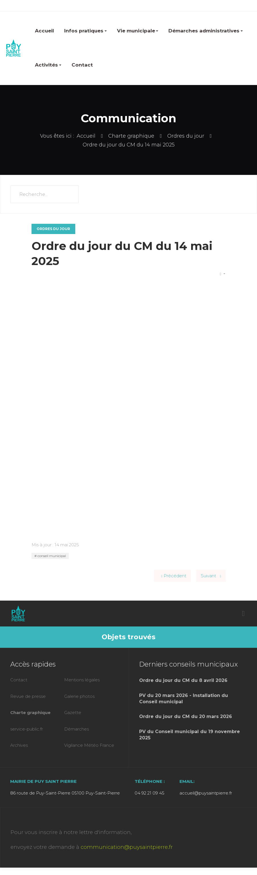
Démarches (76, 729)
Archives (19, 745)
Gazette (72, 712)
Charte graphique (30, 712)
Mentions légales (82, 679)
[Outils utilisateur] (222, 274)
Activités (48, 65)
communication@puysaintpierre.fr (127, 847)
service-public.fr (26, 729)
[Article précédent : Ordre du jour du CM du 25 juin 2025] (172, 576)
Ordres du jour (53, 229)
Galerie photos (79, 696)
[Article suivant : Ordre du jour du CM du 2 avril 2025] (211, 576)
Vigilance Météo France (89, 745)
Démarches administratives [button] (205, 31)
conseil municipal (51, 556)
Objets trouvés (128, 637)
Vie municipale (137, 31)
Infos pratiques (85, 31)
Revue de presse (28, 696)
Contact (82, 65)
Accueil (44, 31)
